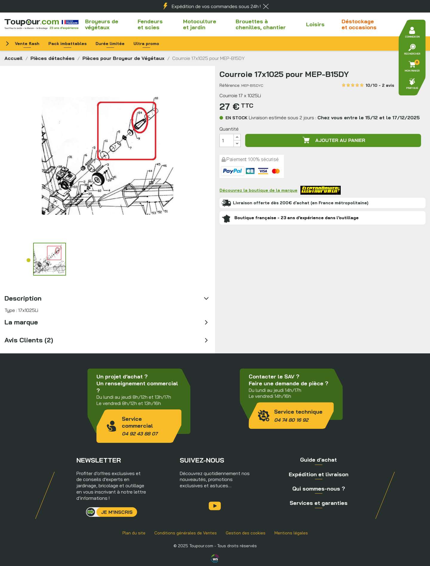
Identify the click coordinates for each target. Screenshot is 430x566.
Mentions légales (291, 533)
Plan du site (133, 533)
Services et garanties (319, 502)
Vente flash (27, 43)
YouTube (215, 506)
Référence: (229, 85)
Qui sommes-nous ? (318, 488)
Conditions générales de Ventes (185, 533)
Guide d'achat (318, 459)
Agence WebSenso (215, 558)
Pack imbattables (67, 43)
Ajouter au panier (333, 140)
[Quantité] (226, 140)
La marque (21, 322)
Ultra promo (146, 43)
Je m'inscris (117, 512)
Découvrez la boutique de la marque (280, 190)
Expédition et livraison (318, 474)
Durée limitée (110, 43)
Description (23, 298)
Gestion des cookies (245, 533)
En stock (236, 117)
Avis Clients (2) (28, 340)
